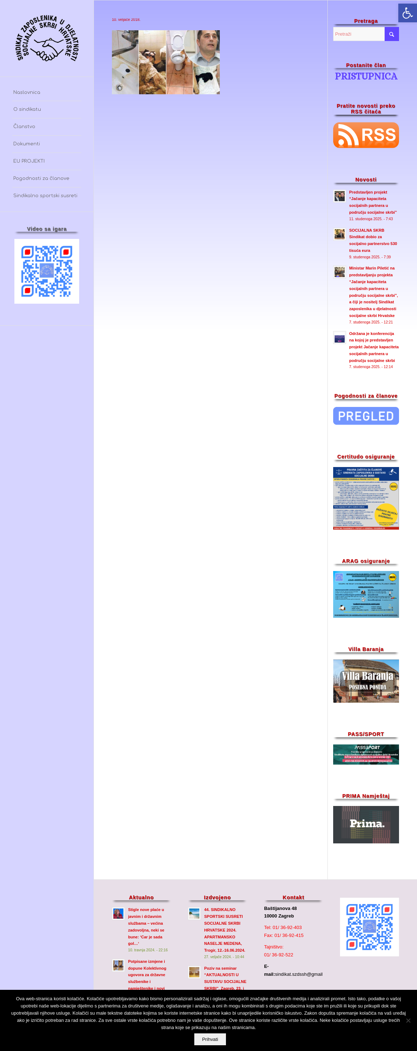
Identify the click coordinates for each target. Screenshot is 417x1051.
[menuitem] (46, 92)
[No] (408, 1020)
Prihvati (210, 1039)
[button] (407, 13)
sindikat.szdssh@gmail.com (304, 974)
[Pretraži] (366, 34)
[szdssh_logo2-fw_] (46, 38)
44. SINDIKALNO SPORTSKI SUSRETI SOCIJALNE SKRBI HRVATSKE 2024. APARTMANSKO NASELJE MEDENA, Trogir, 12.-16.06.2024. (224, 929)
